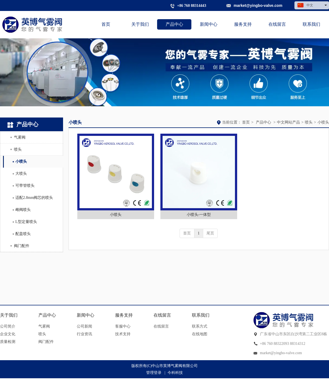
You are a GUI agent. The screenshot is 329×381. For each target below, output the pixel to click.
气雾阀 (44, 326)
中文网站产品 (288, 122)
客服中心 (123, 326)
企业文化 (7, 334)
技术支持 (123, 334)
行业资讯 (84, 334)
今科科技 (175, 373)
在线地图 (199, 334)
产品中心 (263, 122)
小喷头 (323, 122)
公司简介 (7, 326)
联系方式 (199, 326)
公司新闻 (84, 326)
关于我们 (9, 315)
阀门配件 (46, 342)
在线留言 (162, 315)
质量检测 (7, 342)
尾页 (210, 233)
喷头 (309, 122)
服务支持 (124, 315)
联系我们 (200, 315)
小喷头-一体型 (199, 215)
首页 (246, 122)
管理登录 (153, 373)
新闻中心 (85, 315)
